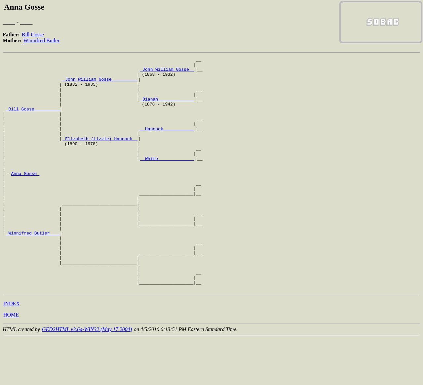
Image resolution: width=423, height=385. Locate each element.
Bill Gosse (33, 34)
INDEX (11, 350)
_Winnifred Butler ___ (33, 269)
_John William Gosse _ (167, 72)
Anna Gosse (25, 197)
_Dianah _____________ (167, 108)
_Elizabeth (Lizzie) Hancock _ (99, 155)
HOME (11, 361)
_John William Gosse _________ (99, 84)
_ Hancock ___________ (167, 144)
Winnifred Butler (41, 40)
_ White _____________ (167, 179)
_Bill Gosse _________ (33, 120)
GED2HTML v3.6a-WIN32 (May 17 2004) (87, 376)
